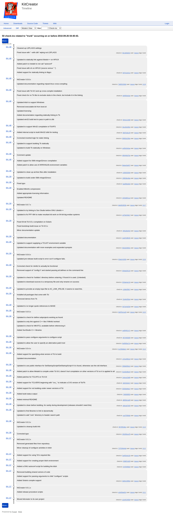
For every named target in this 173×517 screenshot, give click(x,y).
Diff (17, 28)
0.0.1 (144, 492)
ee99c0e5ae (126, 148)
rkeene (136, 53)
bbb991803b (122, 205)
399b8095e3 (126, 366)
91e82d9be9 (126, 372)
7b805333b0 (122, 84)
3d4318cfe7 (126, 383)
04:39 (8, 171)
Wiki (54, 23)
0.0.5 (144, 312)
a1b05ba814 (122, 492)
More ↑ (5, 41)
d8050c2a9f (126, 400)
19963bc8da (126, 178)
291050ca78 (126, 434)
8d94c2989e (126, 481)
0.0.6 (144, 259)
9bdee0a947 (126, 165)
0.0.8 (144, 84)
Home (6, 23)
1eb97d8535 (126, 238)
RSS (20, 512)
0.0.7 (144, 205)
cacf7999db (126, 415)
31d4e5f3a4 (126, 299)
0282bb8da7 (126, 389)
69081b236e (126, 138)
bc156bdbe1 (122, 349)
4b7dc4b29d (126, 306)
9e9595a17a (126, 343)
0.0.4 (144, 349)
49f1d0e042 (126, 231)
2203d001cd (126, 198)
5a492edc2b (126, 455)
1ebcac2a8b (126, 377)
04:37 (8, 438)
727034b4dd (122, 448)
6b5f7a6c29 (126, 133)
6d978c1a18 (122, 312)
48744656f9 (126, 338)
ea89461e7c (126, 330)
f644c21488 (126, 120)
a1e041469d (126, 499)
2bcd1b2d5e (126, 127)
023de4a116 (126, 282)
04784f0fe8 (126, 467)
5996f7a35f (126, 461)
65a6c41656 (122, 259)
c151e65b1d (126, 359)
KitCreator (30, 4)
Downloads (18, 23)
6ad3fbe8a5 (126, 184)
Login (167, 23)
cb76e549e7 (126, 215)
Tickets (45, 23)
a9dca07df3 (126, 405)
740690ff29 (126, 394)
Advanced (7, 28)
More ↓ (5, 505)
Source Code (32, 23)
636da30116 (126, 271)
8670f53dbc (122, 427)
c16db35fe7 (126, 289)
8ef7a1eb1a (126, 73)
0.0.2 (144, 448)
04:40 (8, 47)
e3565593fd (126, 172)
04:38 (8, 310)
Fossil (14, 512)
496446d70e (126, 155)
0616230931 (126, 248)
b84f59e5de (126, 95)
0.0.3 (144, 427)
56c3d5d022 (126, 53)
